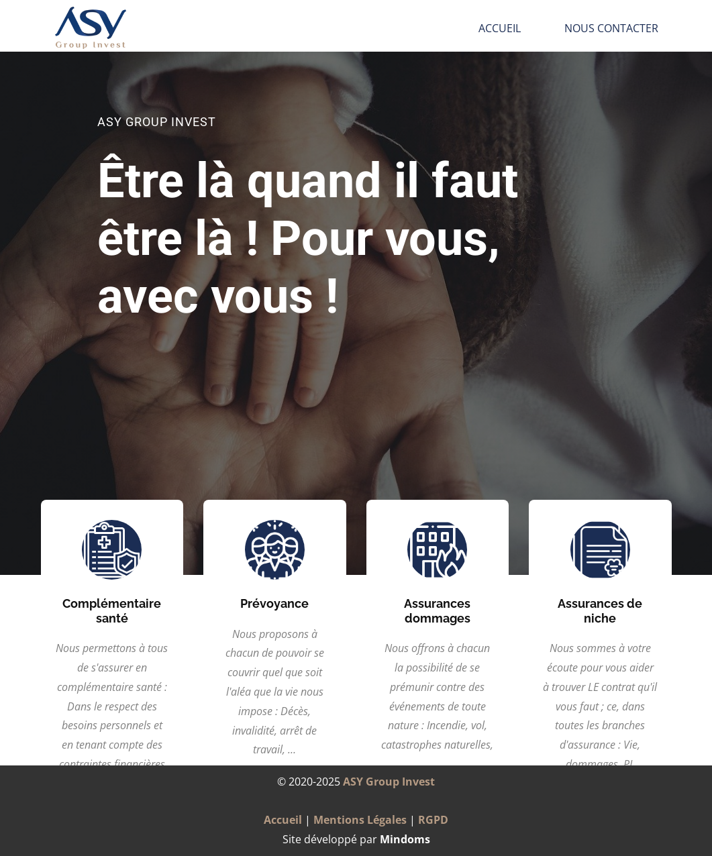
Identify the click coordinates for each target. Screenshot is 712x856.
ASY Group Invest (389, 781)
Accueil (499, 28)
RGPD (433, 819)
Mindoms (405, 839)
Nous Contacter (611, 28)
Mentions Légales (360, 819)
